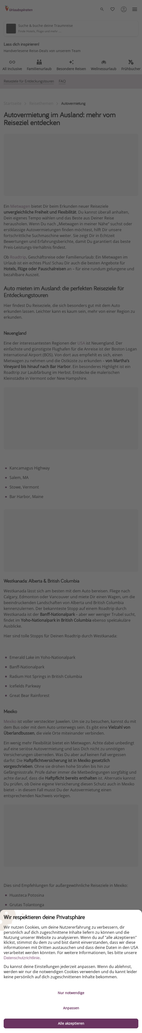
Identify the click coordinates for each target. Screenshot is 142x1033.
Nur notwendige (71, 992)
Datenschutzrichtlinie (22, 958)
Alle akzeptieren (71, 1023)
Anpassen (71, 1008)
